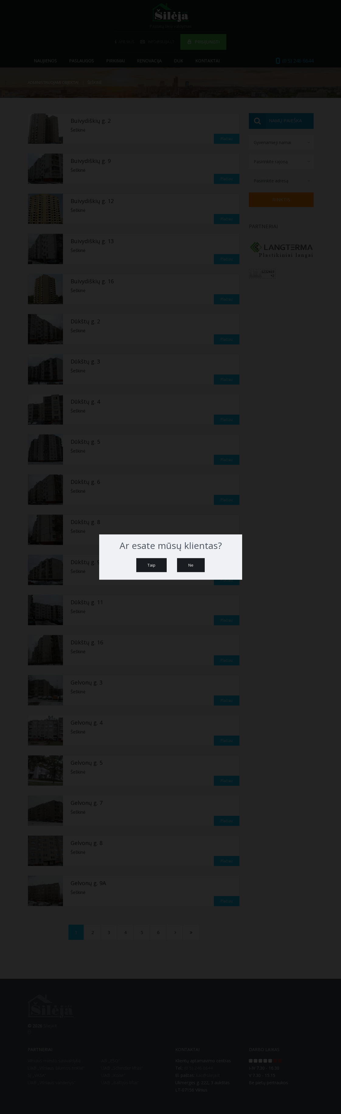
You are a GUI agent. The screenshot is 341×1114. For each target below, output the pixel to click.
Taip (151, 565)
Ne (190, 565)
